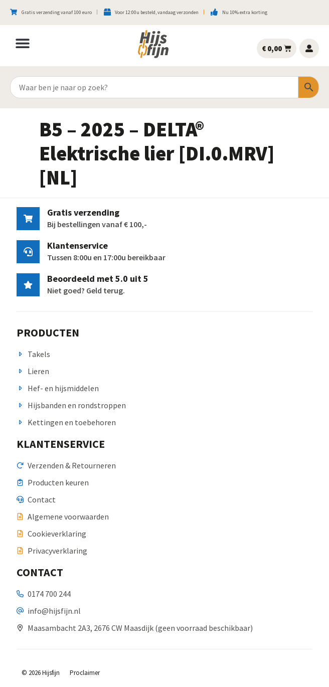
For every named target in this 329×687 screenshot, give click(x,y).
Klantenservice (77, 245)
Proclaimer (85, 672)
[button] (22, 43)
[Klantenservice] (28, 251)
